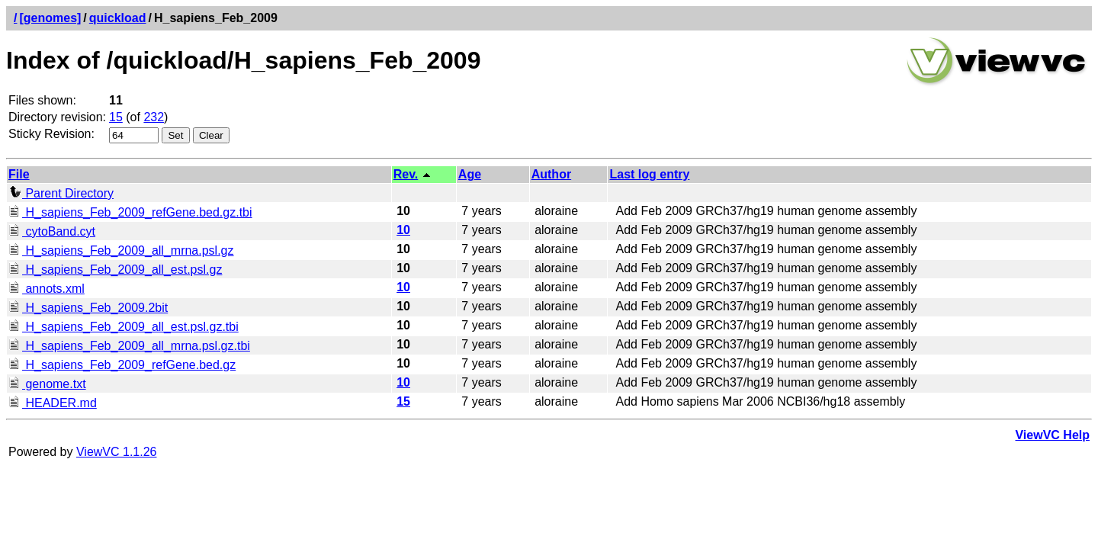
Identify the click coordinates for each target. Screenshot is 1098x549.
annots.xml (46, 288)
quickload (117, 17)
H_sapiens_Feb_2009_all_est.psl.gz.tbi (123, 326)
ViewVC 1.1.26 (116, 451)
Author (551, 174)
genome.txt (47, 383)
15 (116, 117)
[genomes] (50, 17)
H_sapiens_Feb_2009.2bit (88, 307)
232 (153, 117)
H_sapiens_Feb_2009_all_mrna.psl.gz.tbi (129, 345)
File (19, 174)
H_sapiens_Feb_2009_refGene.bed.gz (122, 364)
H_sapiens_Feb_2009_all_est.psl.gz (115, 269)
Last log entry (649, 174)
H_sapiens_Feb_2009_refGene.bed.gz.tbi (130, 212)
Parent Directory (61, 193)
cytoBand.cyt (51, 231)
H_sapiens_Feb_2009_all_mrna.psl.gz (121, 250)
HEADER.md (52, 402)
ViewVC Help (1052, 435)
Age (469, 174)
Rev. (406, 174)
